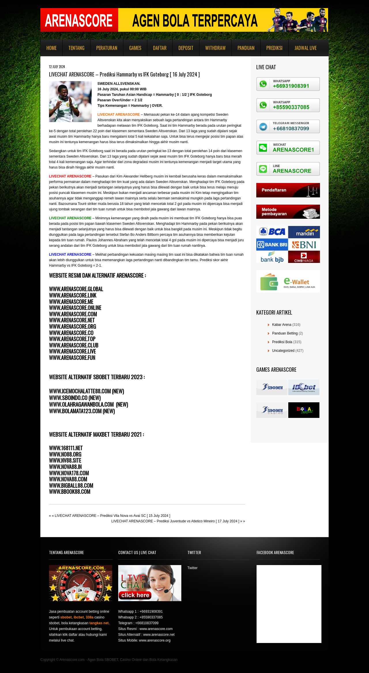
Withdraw (215, 47)
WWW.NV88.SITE (65, 460)
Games (135, 47)
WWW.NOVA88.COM (68, 479)
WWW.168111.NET (66, 448)
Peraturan (106, 47)
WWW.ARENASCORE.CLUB (73, 345)
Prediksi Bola (282, 342)
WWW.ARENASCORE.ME (71, 301)
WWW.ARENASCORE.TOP (72, 339)
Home (51, 47)
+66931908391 (151, 612)
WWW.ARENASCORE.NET (72, 320)
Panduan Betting (285, 333)
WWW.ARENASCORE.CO (71, 332)
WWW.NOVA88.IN (65, 466)
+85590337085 (151, 617)
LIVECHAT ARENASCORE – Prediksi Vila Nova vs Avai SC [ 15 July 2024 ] (112, 516)
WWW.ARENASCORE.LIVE (72, 351)
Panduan (246, 47)
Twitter (192, 568)
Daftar (160, 47)
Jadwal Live (305, 47)
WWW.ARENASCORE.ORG (72, 326)
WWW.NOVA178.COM (69, 473)
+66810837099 (146, 623)
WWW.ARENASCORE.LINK (72, 295)
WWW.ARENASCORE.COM (73, 314)
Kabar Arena (281, 325)
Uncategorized (283, 351)
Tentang (76, 47)
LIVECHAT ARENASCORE (70, 218)
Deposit (185, 47)
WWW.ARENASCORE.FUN (72, 357)
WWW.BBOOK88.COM (69, 491)
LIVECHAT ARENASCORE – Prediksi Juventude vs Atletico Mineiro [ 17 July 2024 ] (175, 521)
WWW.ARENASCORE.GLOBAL (76, 289)
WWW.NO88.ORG (65, 454)
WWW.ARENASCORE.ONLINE (75, 307)
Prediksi (274, 47)
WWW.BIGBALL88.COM (71, 485)
